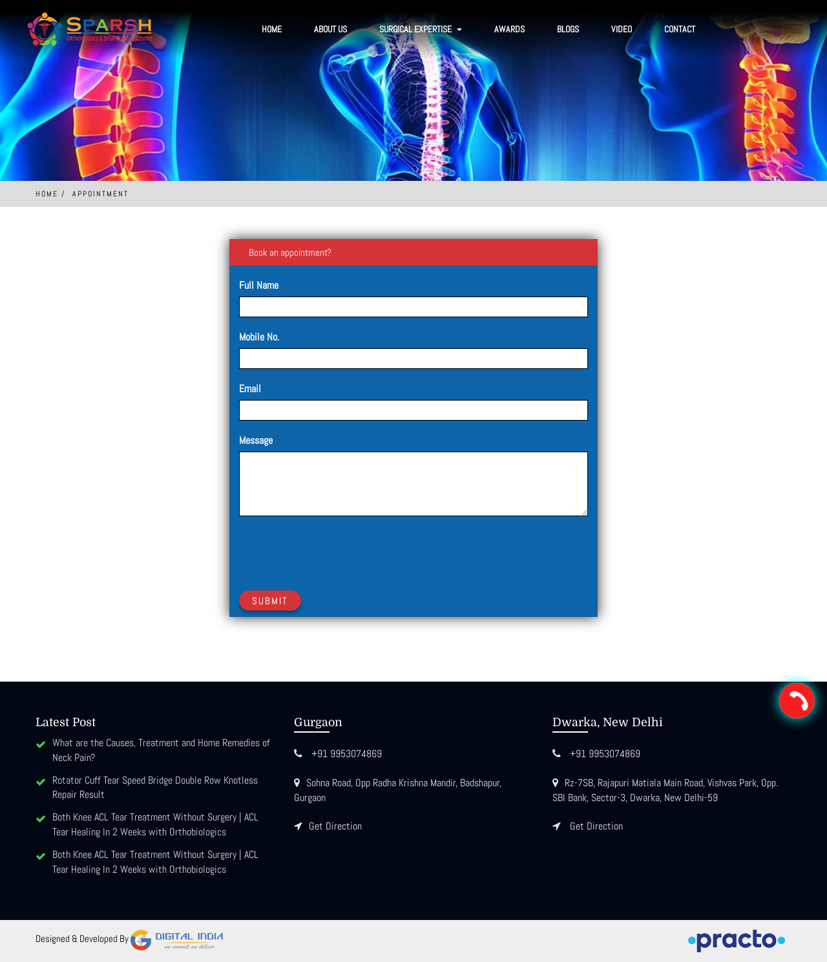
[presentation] (337, 551)
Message (256, 440)
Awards (509, 29)
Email (250, 388)
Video (621, 29)
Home (272, 29)
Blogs (568, 29)
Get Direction (335, 826)
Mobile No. (259, 337)
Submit (270, 600)
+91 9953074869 (346, 753)
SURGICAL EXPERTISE (420, 29)
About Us (330, 29)
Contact (679, 29)
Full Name (258, 285)
